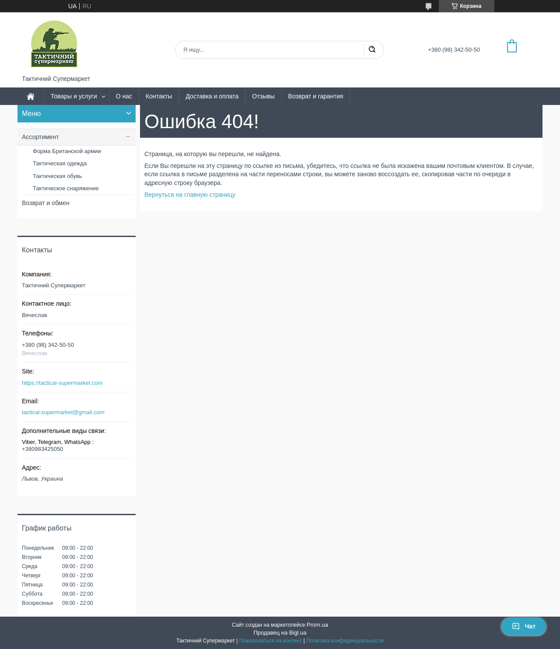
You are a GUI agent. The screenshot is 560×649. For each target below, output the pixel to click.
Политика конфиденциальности (345, 641)
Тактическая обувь (57, 176)
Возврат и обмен (46, 202)
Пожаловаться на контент (270, 641)
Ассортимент (40, 136)
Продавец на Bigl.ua (279, 632)
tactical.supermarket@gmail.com (63, 412)
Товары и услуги (74, 96)
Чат (524, 626)
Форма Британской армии (67, 151)
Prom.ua (317, 624)
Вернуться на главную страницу (189, 194)
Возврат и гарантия (315, 96)
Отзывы (263, 96)
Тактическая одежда (60, 163)
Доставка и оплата (212, 96)
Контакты (159, 96)
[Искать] (372, 50)
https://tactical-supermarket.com (62, 383)
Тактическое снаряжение (66, 188)
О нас (124, 96)
